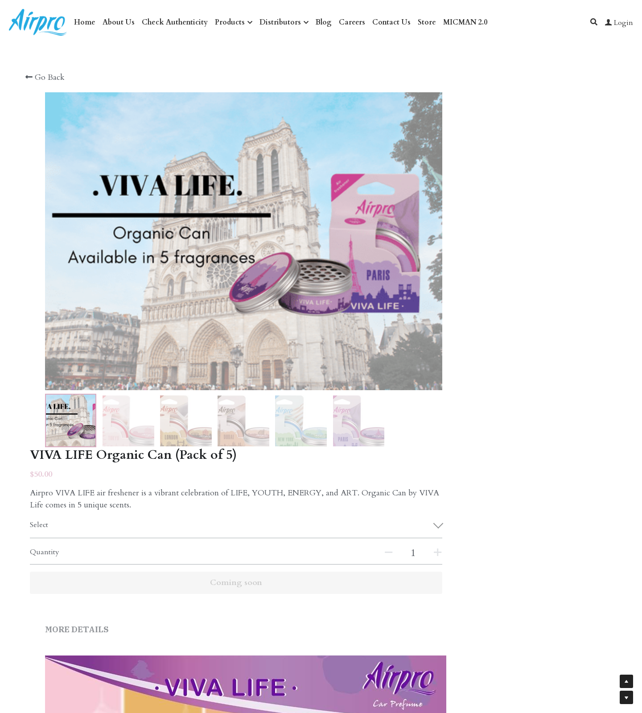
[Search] (593, 22)
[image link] (38, 21)
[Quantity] (511, 209)
